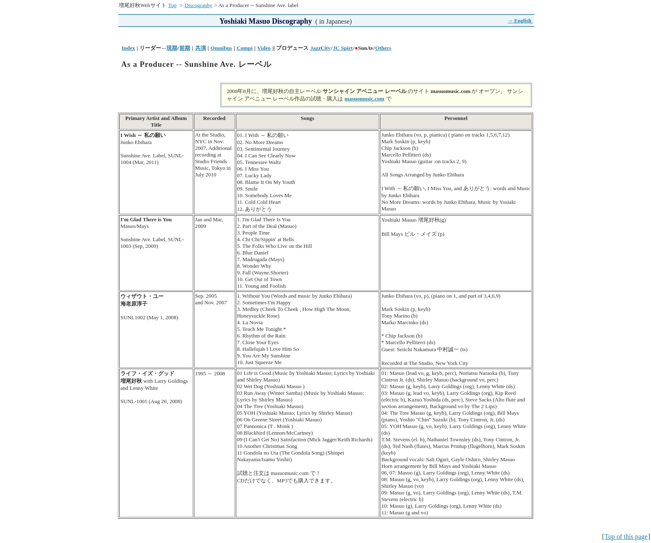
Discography (198, 5)
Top (172, 5)
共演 (200, 48)
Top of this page (625, 536)
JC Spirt (343, 48)
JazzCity (321, 48)
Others (383, 48)
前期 (184, 48)
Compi (244, 48)
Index (128, 48)
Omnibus (221, 48)
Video (264, 48)
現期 (171, 48)
